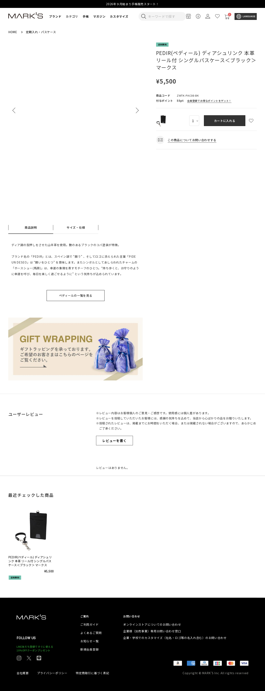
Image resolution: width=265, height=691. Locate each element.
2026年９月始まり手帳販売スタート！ (132, 4)
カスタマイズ (119, 16)
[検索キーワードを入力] (165, 16)
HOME (13, 32)
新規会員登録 (89, 649)
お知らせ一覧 (89, 641)
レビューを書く (114, 440)
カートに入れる (224, 121)
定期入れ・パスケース (41, 32)
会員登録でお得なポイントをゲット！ (209, 100)
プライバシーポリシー (52, 673)
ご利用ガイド (89, 624)
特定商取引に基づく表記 (92, 673)
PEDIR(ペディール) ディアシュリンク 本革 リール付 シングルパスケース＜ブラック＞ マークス (30, 561)
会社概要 (23, 673)
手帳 (86, 16)
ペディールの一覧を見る (75, 295)
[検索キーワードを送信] (143, 16)
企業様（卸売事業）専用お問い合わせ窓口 (152, 631)
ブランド (55, 16)
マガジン (99, 16)
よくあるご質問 (91, 632)
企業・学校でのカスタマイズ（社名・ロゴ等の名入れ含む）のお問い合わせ (175, 637)
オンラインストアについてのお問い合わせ (152, 624)
